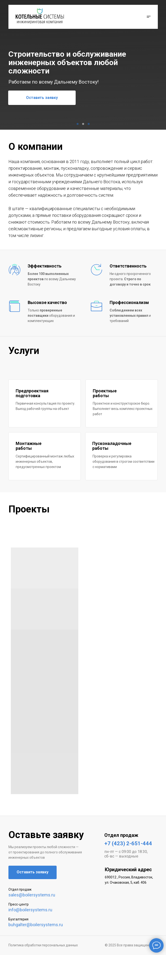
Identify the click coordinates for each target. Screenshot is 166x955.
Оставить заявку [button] (42, 97)
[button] (147, 17)
